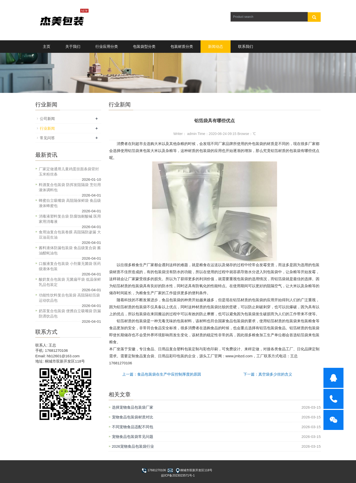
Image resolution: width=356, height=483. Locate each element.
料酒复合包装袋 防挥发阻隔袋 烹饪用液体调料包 (70, 187)
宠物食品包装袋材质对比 (132, 417)
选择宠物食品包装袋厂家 (132, 407)
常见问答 (47, 138)
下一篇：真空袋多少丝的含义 (267, 374)
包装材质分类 (181, 46)
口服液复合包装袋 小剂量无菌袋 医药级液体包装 (70, 266)
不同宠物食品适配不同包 (132, 427)
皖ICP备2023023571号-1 (178, 475)
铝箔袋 (133, 150)
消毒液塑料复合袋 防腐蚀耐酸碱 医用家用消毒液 (70, 219)
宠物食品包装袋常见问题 (132, 436)
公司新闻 (47, 118)
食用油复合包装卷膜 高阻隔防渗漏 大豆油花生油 (70, 234)
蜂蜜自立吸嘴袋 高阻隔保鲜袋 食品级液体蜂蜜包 (70, 203)
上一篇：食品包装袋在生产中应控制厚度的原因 (161, 374)
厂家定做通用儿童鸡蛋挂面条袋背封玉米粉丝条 (69, 171)
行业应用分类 (106, 46)
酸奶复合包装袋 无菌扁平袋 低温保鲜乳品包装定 (70, 282)
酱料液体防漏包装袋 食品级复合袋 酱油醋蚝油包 (70, 250)
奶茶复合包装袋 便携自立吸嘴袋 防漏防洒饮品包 (70, 313)
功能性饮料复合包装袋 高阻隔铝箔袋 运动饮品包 (69, 297)
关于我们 (72, 46)
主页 (46, 46)
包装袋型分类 (144, 46)
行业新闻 (47, 128)
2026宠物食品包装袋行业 (133, 446)
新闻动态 (215, 46)
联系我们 (245, 46)
